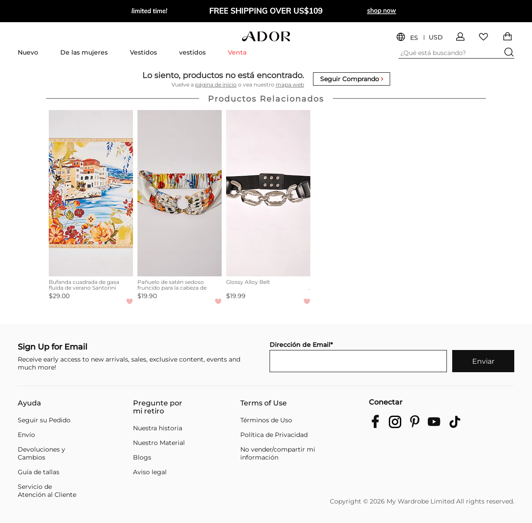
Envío (26, 435)
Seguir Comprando (351, 79)
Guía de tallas (38, 472)
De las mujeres (84, 52)
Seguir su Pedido (44, 420)
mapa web (290, 84)
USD (436, 37)
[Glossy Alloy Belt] (268, 193)
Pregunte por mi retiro (157, 407)
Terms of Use (263, 403)
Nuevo (28, 52)
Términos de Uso (266, 420)
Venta (237, 52)
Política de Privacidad (274, 435)
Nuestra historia (157, 428)
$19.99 (236, 296)
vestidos (192, 52)
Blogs (142, 457)
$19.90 (147, 296)
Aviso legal (150, 472)
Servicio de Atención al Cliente (47, 491)
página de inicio (216, 84)
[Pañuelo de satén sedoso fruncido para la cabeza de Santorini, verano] (179, 193)
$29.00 (59, 296)
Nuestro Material (159, 443)
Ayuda (29, 403)
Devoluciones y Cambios (41, 453)
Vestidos (143, 52)
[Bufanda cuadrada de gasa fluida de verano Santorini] (91, 193)
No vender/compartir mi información (277, 453)
